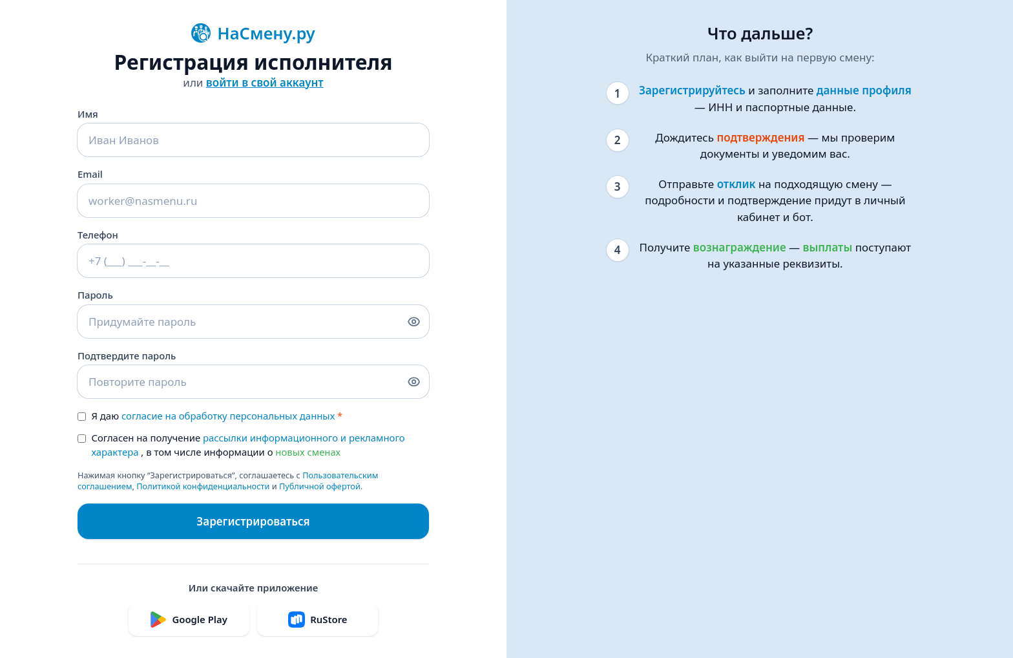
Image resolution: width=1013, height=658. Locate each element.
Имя (88, 113)
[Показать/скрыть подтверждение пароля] (414, 381)
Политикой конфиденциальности (202, 486)
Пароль (95, 294)
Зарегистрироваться (252, 521)
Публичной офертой (319, 486)
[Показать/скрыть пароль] (414, 321)
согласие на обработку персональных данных (228, 415)
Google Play (188, 619)
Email (90, 173)
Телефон (98, 234)
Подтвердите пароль (127, 355)
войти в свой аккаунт (265, 82)
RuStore (317, 619)
